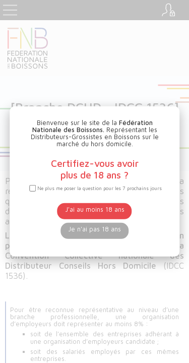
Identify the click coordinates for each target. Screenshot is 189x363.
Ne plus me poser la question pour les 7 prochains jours (99, 188)
